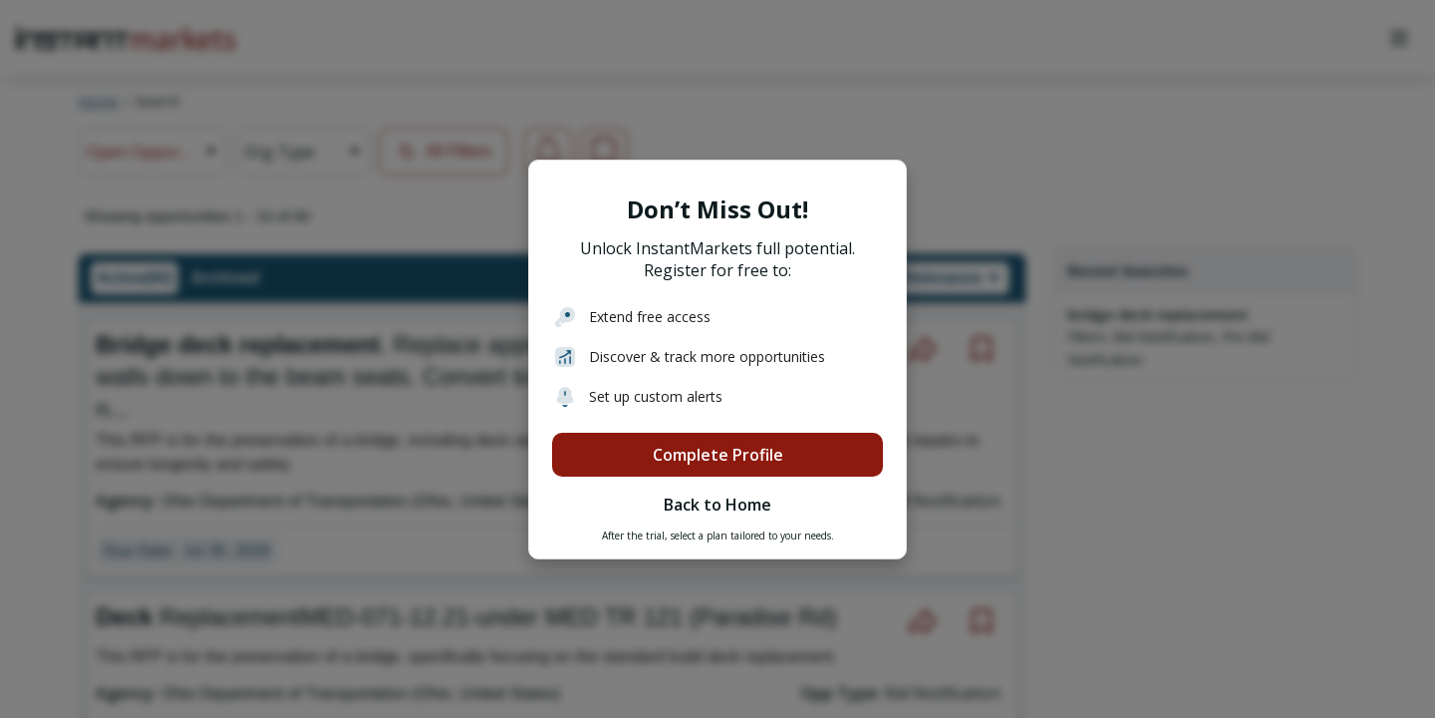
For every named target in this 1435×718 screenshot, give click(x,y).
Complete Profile (718, 455)
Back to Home (717, 505)
